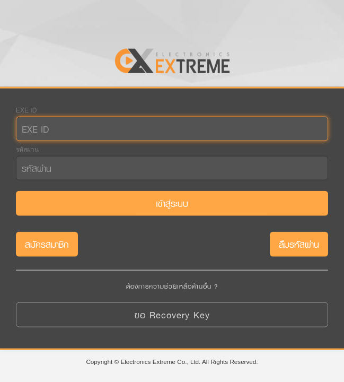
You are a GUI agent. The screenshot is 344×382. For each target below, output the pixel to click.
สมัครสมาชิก (47, 244)
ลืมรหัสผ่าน (299, 244)
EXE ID (26, 110)
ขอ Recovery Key (172, 314)
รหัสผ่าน (27, 149)
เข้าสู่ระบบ (172, 203)
